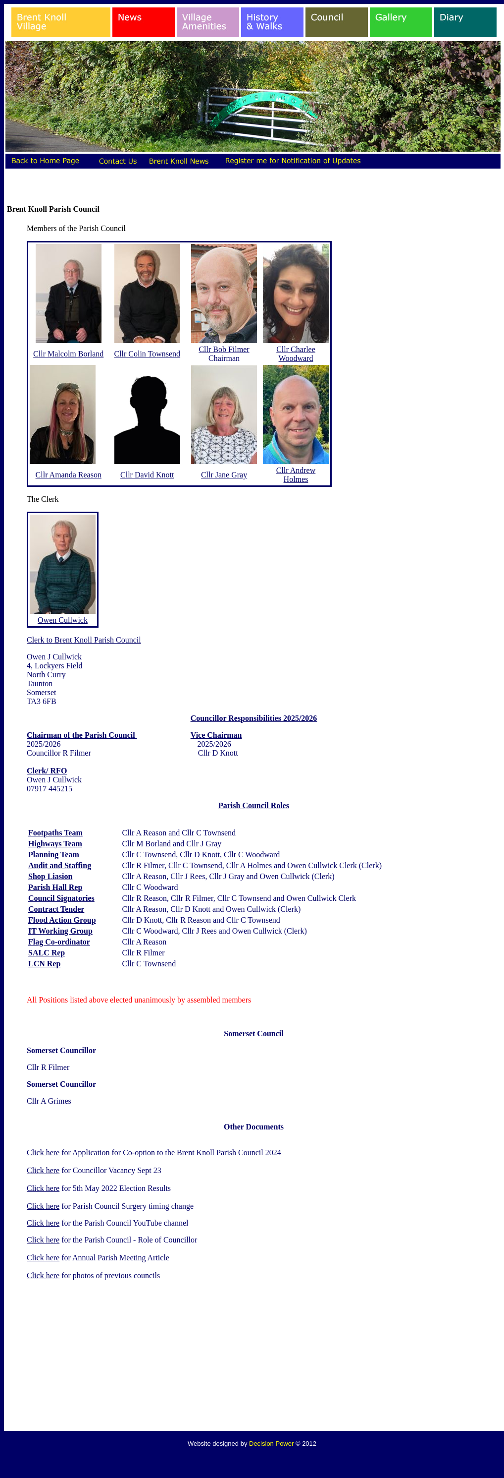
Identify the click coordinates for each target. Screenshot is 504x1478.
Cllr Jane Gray (224, 475)
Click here (43, 1152)
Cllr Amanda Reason (68, 475)
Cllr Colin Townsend (147, 354)
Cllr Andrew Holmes (296, 474)
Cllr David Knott (147, 475)
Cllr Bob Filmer (224, 349)
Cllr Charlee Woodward (295, 353)
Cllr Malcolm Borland (68, 354)
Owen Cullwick (63, 620)
